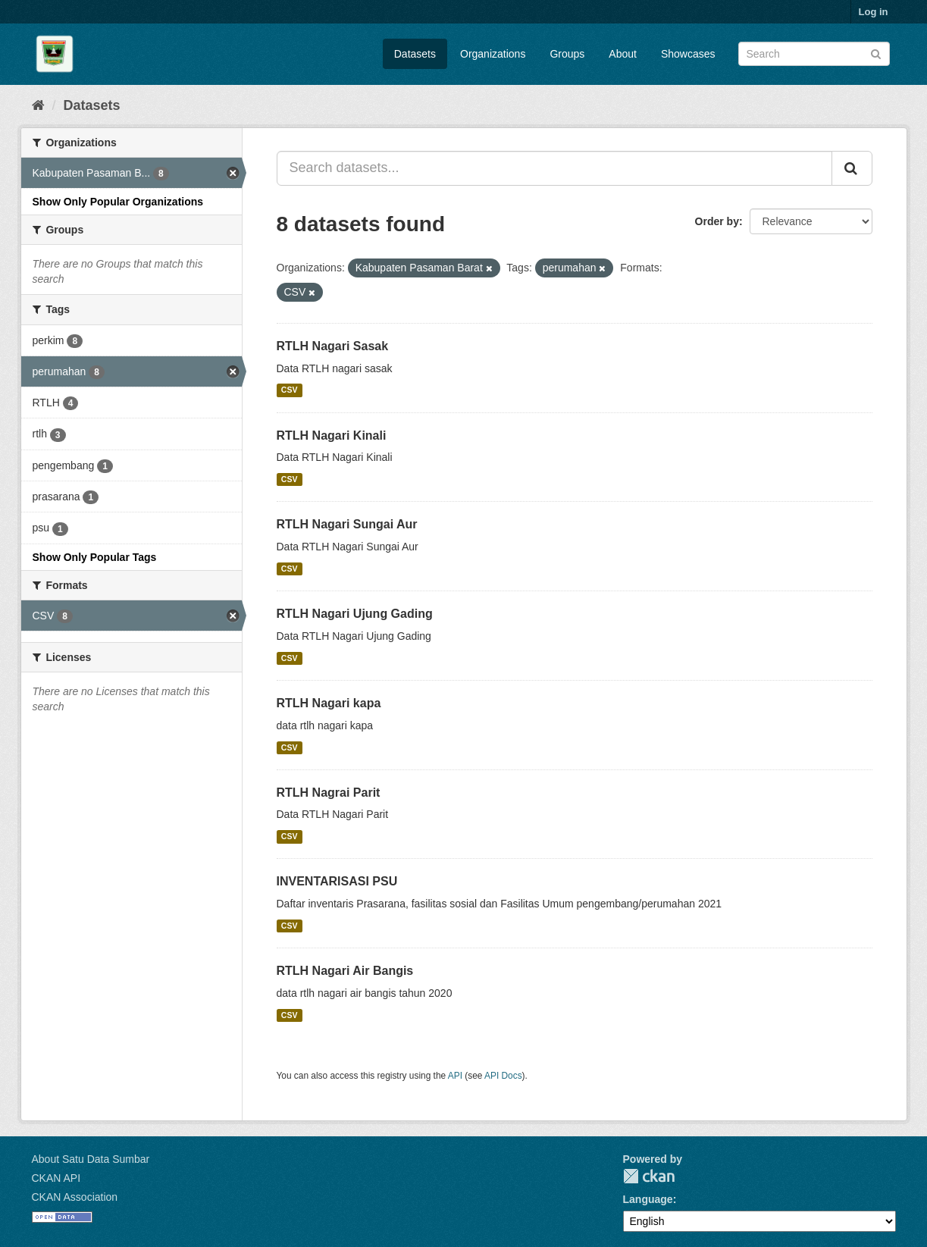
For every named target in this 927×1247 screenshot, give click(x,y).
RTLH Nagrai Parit (329, 792)
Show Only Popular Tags (95, 557)
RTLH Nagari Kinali (332, 435)
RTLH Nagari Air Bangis (345, 970)
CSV (289, 390)
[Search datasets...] (554, 168)
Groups (567, 54)
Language (648, 1199)
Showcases (688, 54)
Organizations (492, 54)
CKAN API (56, 1178)
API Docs (503, 1075)
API (455, 1075)
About (623, 54)
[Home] (38, 105)
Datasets (415, 54)
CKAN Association (75, 1197)
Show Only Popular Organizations (118, 202)
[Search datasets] (814, 54)
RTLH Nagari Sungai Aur (347, 524)
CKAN (649, 1176)
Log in (873, 11)
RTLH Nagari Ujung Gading (355, 613)
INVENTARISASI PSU (337, 881)
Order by (717, 221)
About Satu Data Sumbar (91, 1159)
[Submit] (875, 52)
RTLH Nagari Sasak (333, 346)
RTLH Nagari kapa (329, 703)
